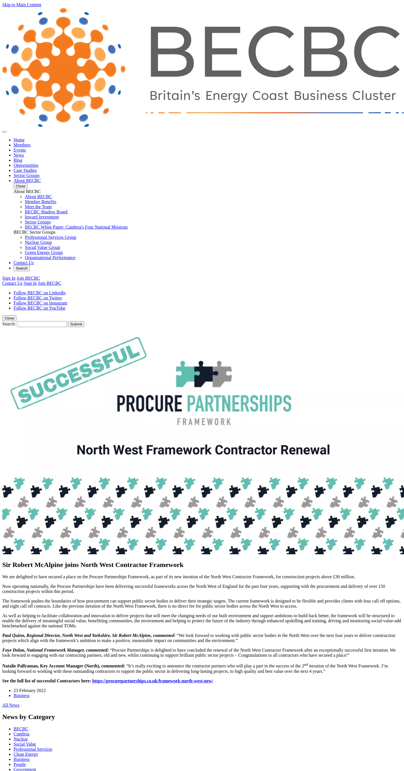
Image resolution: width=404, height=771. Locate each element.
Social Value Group (42, 247)
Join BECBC (28, 278)
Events (20, 150)
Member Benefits (40, 201)
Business (22, 695)
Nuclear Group (38, 242)
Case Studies (25, 170)
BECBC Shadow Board (46, 211)
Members (22, 145)
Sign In (9, 278)
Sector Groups (27, 175)
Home (19, 139)
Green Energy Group (44, 252)
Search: (9, 323)
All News (10, 705)
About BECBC (27, 180)
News (19, 155)
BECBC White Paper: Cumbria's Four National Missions (76, 227)
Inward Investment (42, 216)
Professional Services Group (50, 237)
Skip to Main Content (21, 4)
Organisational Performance (50, 257)
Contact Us (24, 262)
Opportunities (26, 165)
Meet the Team (38, 206)
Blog (18, 160)
